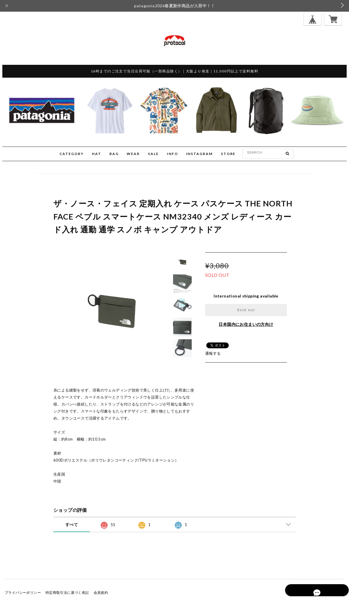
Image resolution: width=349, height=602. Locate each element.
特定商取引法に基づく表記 (67, 592)
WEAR (133, 154)
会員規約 (101, 592)
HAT (96, 154)
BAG (114, 154)
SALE (153, 154)
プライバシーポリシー (23, 592)
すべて (71, 524)
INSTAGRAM (199, 154)
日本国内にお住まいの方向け (246, 324)
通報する (213, 353)
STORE (228, 154)
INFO (172, 154)
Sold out (246, 310)
